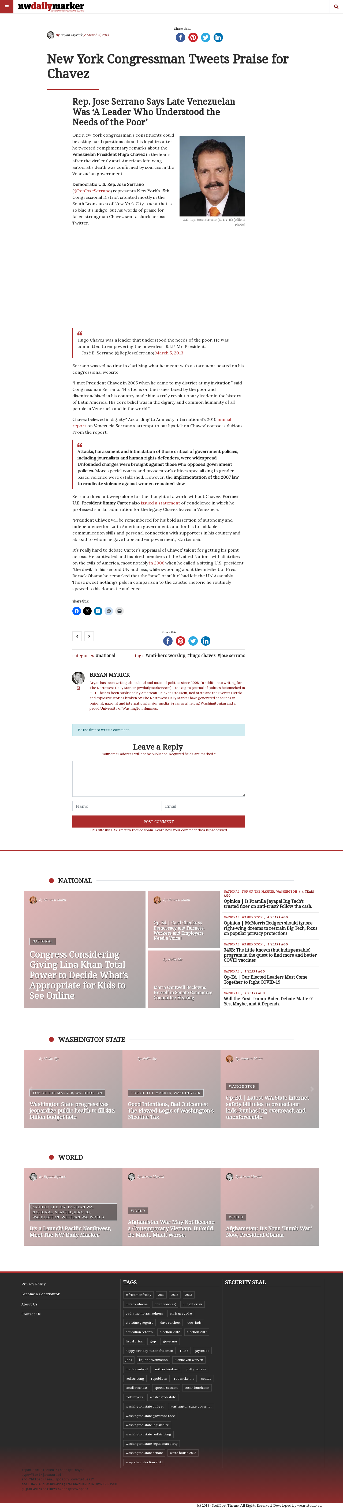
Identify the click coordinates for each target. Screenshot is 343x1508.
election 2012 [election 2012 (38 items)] (170, 1332)
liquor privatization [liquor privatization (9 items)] (153, 1360)
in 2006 (156, 563)
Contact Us (31, 1314)
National (106, 655)
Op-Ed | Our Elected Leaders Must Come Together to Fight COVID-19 (265, 979)
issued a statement (160, 503)
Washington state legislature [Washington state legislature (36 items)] (147, 1425)
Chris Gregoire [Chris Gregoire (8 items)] (181, 1313)
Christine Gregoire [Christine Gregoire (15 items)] (139, 1322)
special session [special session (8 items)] (166, 1388)
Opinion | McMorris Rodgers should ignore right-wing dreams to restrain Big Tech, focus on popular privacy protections (270, 928)
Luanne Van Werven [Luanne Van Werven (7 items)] (189, 1360)
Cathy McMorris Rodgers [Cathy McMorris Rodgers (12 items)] (144, 1313)
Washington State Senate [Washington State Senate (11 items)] (144, 1453)
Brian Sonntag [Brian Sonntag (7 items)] (165, 1304)
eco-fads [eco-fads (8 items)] (194, 1322)
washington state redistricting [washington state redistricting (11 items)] (148, 1434)
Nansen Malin (55, 899)
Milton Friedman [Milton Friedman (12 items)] (167, 1369)
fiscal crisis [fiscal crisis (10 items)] (134, 1341)
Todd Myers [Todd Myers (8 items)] (134, 1397)
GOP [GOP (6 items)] (153, 1341)
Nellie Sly (175, 959)
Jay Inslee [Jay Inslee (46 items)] (202, 1351)
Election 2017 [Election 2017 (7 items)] (197, 1332)
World (97, 1217)
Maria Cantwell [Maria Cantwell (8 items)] (137, 1369)
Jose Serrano (232, 655)
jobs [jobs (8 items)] (129, 1360)
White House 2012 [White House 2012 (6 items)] (183, 1453)
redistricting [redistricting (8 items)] (135, 1378)
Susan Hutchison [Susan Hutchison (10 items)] (197, 1388)
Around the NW (49, 1206)
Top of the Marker (258, 891)
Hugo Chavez (202, 655)
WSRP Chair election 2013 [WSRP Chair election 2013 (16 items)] (144, 1462)
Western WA (75, 1217)
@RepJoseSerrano (92, 190)
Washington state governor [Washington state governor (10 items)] (191, 1406)
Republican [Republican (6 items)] (159, 1378)
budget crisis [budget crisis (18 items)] (192, 1304)
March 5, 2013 (169, 353)
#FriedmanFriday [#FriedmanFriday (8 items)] (138, 1295)
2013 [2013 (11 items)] (188, 1295)
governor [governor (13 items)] (170, 1341)
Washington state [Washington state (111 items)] (163, 1397)
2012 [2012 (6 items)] (174, 1295)
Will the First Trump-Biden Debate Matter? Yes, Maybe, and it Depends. (268, 1001)
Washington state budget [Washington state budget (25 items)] (144, 1406)
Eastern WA (80, 1206)
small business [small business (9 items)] (137, 1388)
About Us (29, 1304)
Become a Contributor (40, 1294)
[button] (31, 1089)
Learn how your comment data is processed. (191, 830)
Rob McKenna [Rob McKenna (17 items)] (184, 1378)
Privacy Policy (33, 1284)
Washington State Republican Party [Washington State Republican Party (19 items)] (151, 1444)
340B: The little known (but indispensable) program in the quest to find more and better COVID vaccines (270, 955)
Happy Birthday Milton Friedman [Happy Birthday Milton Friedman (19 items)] (149, 1351)
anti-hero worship (166, 655)
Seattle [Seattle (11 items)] (206, 1378)
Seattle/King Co (72, 1212)
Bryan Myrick (71, 35)
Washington (286, 891)
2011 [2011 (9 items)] (161, 1295)
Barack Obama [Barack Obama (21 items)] (137, 1304)
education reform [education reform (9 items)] (139, 1332)
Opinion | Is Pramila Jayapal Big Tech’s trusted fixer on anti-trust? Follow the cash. (268, 903)
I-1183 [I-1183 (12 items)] (184, 1351)
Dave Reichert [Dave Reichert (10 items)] (170, 1322)
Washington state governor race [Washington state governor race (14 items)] (150, 1416)
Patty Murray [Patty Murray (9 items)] (196, 1369)
